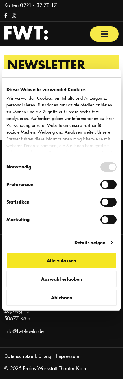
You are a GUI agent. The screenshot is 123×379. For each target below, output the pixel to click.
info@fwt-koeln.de (24, 331)
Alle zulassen (61, 261)
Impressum (68, 356)
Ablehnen (61, 298)
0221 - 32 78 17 (38, 5)
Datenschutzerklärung (28, 356)
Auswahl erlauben (61, 279)
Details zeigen (90, 242)
